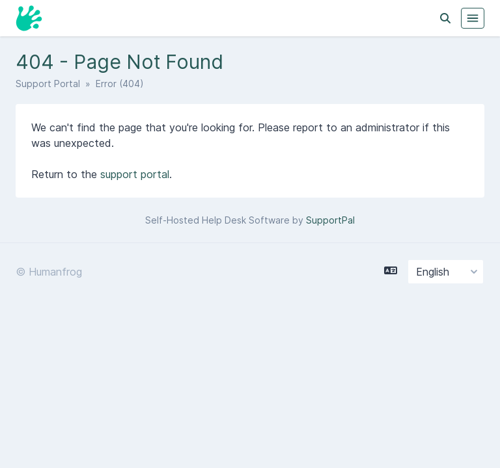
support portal (134, 174)
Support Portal (48, 83)
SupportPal (330, 220)
